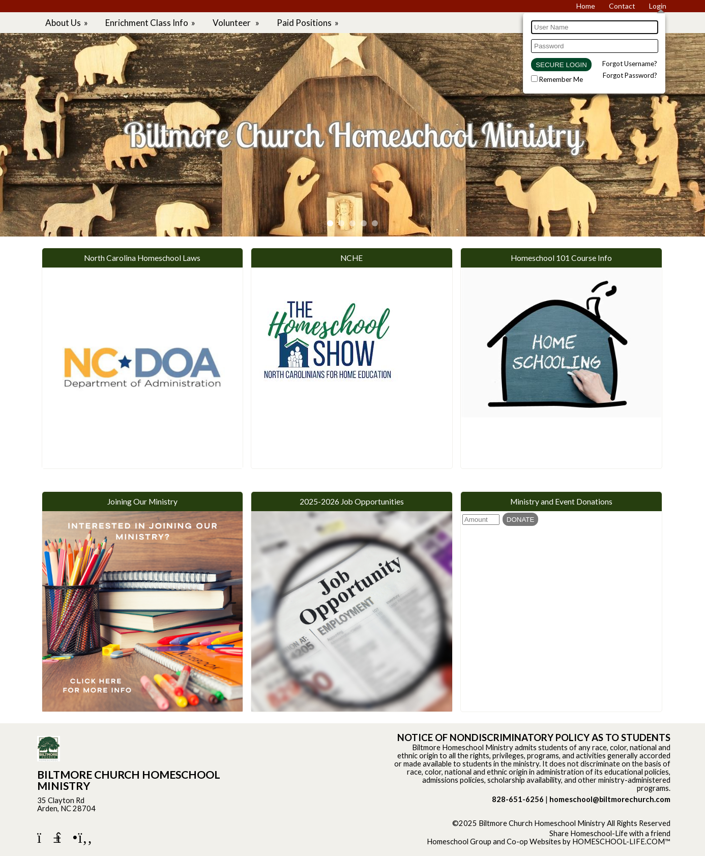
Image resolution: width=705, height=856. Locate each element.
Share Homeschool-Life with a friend (609, 833)
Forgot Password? (630, 75)
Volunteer (237, 22)
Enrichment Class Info (151, 22)
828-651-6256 (518, 799)
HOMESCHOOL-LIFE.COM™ (621, 841)
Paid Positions (308, 22)
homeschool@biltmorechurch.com (609, 799)
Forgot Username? (629, 64)
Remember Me (561, 79)
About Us (67, 22)
